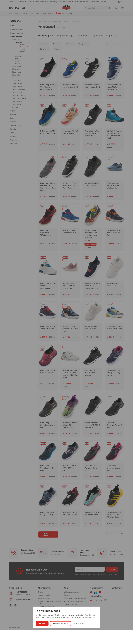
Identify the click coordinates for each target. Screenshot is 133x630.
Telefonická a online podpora (73, 601)
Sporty (12, 118)
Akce (12, 133)
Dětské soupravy (17, 87)
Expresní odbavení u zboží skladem (75, 598)
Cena (56, 49)
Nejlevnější (97, 35)
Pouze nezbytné (78, 623)
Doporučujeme (45, 35)
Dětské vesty (16, 78)
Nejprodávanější (65, 35)
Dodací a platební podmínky (47, 606)
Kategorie (82, 44)
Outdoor (13, 114)
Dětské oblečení (16, 37)
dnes (105, 2)
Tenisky (22, 49)
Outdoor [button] (24, 13)
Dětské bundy (16, 66)
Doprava (67, 595)
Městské (22, 44)
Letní (16, 58)
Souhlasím (42, 623)
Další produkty (49, 534)
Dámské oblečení (16, 33)
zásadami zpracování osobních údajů (106, 574)
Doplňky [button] (16, 13)
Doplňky (13, 111)
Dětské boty (16, 40)
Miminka (15, 107)
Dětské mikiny (16, 69)
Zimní (17, 61)
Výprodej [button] (60, 13)
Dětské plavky (16, 104)
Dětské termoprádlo (18, 95)
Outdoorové (18, 54)
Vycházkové (18, 42)
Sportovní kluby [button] (41, 13)
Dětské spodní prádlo (19, 98)
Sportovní (18, 56)
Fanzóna (13, 129)
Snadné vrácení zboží (71, 604)
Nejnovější (82, 35)
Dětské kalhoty (17, 84)
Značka (42, 44)
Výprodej (13, 140)
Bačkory (17, 63)
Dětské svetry (16, 72)
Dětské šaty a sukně (18, 89)
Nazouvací (23, 51)
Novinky (50, 13)
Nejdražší (111, 35)
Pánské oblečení (16, 29)
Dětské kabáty (16, 81)
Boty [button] (10, 13)
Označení (43, 49)
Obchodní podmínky (44, 598)
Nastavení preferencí (60, 624)
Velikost (56, 44)
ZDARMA (24, 2)
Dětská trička (16, 75)
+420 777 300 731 (22, 592)
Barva (69, 44)
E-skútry (13, 122)
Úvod (39, 21)
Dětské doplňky (17, 101)
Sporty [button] (31, 13)
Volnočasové (24, 47)
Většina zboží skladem (71, 592)
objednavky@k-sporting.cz (24, 599)
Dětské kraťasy (17, 92)
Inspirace (69, 13)
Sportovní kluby (16, 125)
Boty (12, 26)
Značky (40, 592)
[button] (121, 2)
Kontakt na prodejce (44, 595)
